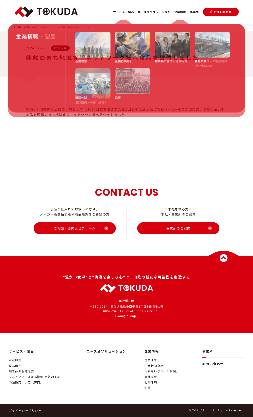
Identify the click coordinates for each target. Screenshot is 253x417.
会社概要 (150, 377)
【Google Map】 (126, 316)
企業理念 (150, 360)
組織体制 (150, 382)
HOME (18, 27)
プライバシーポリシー (25, 410)
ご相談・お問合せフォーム (75, 228)
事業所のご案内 (178, 228)
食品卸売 (15, 366)
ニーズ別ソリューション (154, 12)
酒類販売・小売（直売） (26, 382)
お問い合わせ (220, 12)
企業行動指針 (153, 366)
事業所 (194, 12)
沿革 (147, 388)
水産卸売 (15, 360)
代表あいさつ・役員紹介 (161, 371)
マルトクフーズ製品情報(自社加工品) (35, 377)
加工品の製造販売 (21, 371)
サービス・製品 (21, 351)
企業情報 (151, 351)
